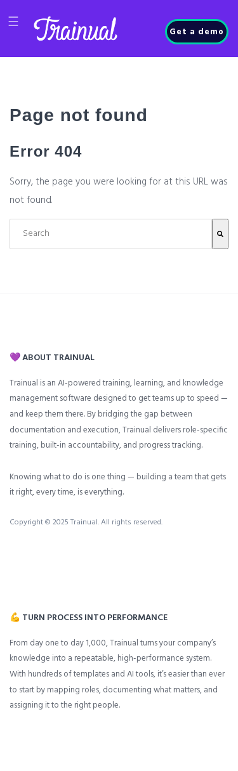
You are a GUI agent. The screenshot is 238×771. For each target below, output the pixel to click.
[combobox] (111, 234)
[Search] (220, 234)
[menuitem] (16, 556)
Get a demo (196, 32)
